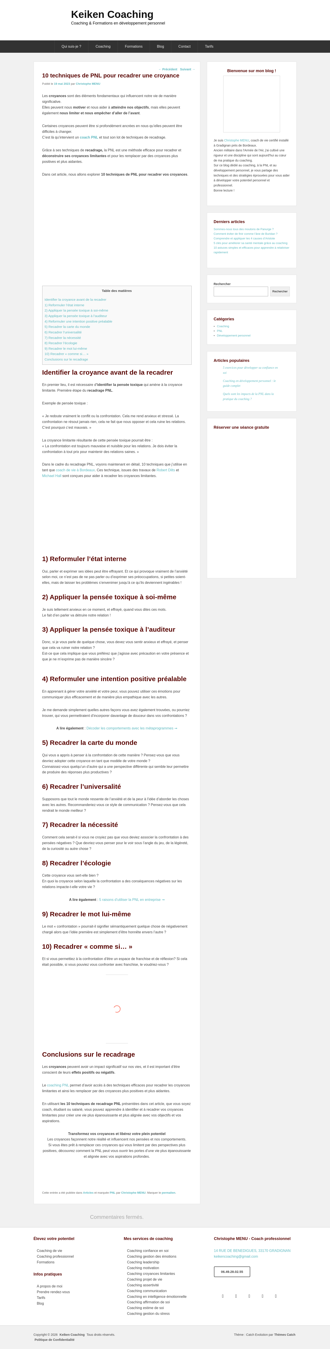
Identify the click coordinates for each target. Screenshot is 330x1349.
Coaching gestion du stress (148, 1313)
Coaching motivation (143, 1268)
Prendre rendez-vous (53, 1292)
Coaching (103, 46)
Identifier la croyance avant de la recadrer (75, 299)
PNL (112, 1192)
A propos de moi (50, 1286)
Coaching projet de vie (144, 1279)
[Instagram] (250, 1295)
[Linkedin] (263, 1295)
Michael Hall (51, 476)
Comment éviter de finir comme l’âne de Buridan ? (246, 233)
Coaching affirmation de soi (148, 1302)
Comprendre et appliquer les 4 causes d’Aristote (244, 238)
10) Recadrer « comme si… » (66, 354)
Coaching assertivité (143, 1285)
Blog (160, 46)
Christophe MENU (88, 83)
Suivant (187, 69)
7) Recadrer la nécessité (63, 338)
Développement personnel (234, 335)
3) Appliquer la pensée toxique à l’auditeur (76, 316)
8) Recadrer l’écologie (61, 343)
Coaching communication (147, 1291)
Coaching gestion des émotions (151, 1256)
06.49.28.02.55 (232, 1272)
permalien (168, 1192)
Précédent (167, 69)
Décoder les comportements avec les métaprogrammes (129, 728)
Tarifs (209, 46)
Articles (88, 1192)
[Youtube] (277, 1295)
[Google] (237, 1295)
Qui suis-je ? (71, 46)
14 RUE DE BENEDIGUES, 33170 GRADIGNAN (252, 1251)
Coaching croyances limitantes (151, 1274)
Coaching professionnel (55, 1256)
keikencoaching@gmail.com (236, 1256)
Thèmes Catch (285, 1334)
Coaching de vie (49, 1251)
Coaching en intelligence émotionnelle (157, 1296)
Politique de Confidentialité (54, 1339)
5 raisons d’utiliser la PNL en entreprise (130, 900)
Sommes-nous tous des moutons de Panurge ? (244, 229)
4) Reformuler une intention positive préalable (78, 321)
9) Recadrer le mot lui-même (66, 348)
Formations (134, 46)
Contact (184, 46)
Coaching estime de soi (145, 1308)
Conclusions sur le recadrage (66, 359)
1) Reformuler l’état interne (64, 305)
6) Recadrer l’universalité (63, 332)
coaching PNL (57, 1085)
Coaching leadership (143, 1262)
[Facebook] (224, 1295)
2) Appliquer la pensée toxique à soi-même (76, 310)
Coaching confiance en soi (148, 1251)
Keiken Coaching (112, 14)
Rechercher (222, 284)
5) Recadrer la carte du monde (67, 327)
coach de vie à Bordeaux (75, 470)
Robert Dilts (165, 470)
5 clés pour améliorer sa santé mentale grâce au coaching (251, 243)
